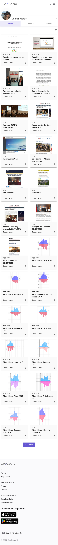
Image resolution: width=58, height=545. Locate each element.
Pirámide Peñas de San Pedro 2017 (42, 295)
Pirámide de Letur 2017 (13, 362)
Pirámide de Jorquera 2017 (41, 363)
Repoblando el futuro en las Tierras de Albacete (42, 58)
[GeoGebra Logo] (10, 4)
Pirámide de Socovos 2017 (14, 294)
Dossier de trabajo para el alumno (14, 58)
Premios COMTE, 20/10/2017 (10, 126)
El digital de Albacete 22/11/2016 (41, 228)
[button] (29, 445)
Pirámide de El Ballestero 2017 (42, 397)
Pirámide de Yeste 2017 (42, 260)
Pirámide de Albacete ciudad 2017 (41, 431)
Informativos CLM (10, 159)
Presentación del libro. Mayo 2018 (41, 126)
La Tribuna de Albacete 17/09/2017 (41, 160)
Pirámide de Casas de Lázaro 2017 (12, 431)
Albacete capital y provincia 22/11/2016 (12, 228)
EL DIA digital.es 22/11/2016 (10, 261)
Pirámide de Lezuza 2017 (42, 328)
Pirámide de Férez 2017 (13, 396)
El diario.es (36, 193)
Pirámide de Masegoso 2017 (12, 329)
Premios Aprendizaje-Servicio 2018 (12, 92)
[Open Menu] (54, 4)
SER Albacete (8, 193)
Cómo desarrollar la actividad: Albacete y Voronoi (41, 93)
